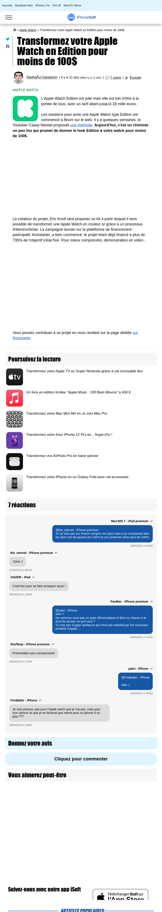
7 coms (115, 77)
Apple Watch (27, 30)
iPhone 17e (42, 5)
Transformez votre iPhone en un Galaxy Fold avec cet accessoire (77, 477)
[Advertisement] (81, 180)
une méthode (81, 125)
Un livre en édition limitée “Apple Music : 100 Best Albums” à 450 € (78, 392)
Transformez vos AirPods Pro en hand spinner (62, 456)
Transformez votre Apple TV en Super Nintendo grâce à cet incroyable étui (84, 371)
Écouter (135, 77)
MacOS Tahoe (72, 5)
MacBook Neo (24, 5)
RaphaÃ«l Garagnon (42, 77)
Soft (86, 17)
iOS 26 (56, 5)
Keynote (7, 5)
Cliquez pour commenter (81, 759)
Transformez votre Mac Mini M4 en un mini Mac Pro (66, 413)
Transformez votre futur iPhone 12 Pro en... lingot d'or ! (69, 435)
